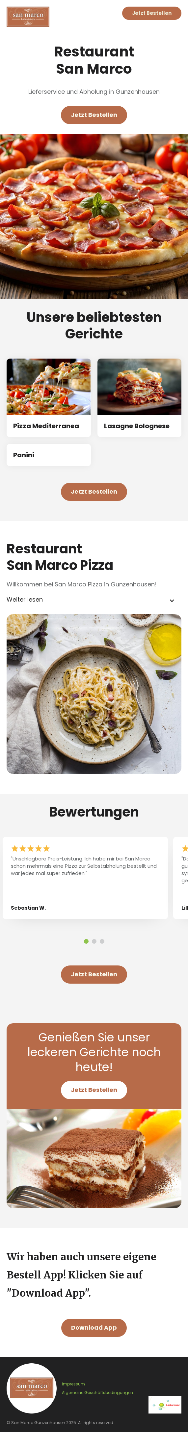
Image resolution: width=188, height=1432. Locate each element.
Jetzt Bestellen (152, 13)
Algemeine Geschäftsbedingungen (97, 1392)
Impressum (73, 1384)
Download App (94, 1327)
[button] (94, 600)
